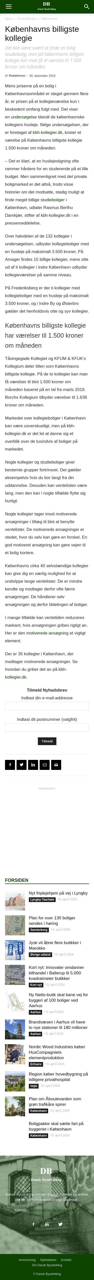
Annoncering (27, 1260)
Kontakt (66, 1260)
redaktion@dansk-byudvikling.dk (54, 1210)
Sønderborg (38, 930)
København (49, 19)
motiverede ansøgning (47, 633)
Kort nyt (36, 985)
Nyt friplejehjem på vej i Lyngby (58, 893)
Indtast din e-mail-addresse (47, 698)
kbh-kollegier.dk (47, 132)
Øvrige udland (40, 954)
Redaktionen (17, 75)
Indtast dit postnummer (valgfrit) (47, 719)
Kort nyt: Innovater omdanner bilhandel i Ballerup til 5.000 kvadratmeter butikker (56, 973)
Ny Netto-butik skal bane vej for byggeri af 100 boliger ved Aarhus (58, 1000)
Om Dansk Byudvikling (47, 1265)
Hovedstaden (27, 19)
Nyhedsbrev (48, 1260)
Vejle (33, 1086)
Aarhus (35, 1012)
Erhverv (36, 1064)
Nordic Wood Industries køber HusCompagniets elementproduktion (57, 1052)
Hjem (9, 19)
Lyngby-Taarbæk (42, 899)
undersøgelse (24, 117)
